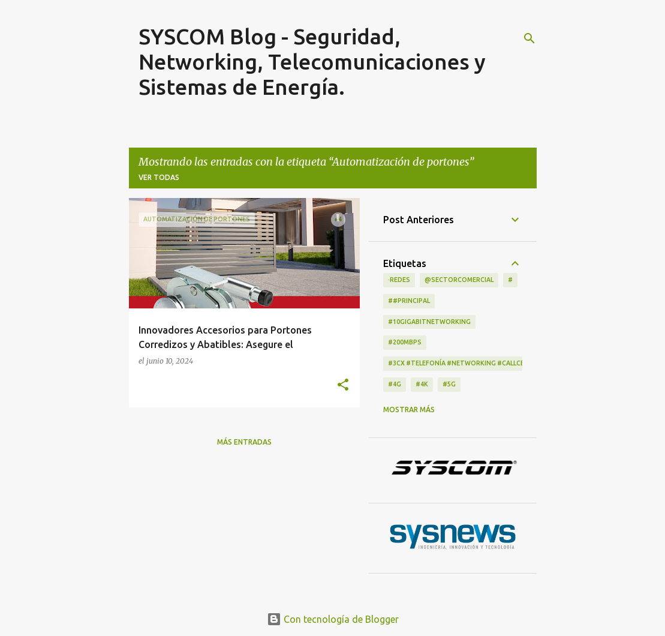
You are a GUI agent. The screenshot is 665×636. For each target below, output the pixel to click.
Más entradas (244, 442)
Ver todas (159, 177)
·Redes (399, 279)
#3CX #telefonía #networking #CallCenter (464, 363)
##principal (409, 300)
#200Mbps (405, 342)
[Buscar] (529, 38)
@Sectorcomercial (459, 279)
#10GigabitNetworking (429, 321)
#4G (394, 384)
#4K (422, 384)
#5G (449, 384)
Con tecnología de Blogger (333, 619)
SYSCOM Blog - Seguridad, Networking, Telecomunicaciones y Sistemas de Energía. (312, 61)
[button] (343, 385)
